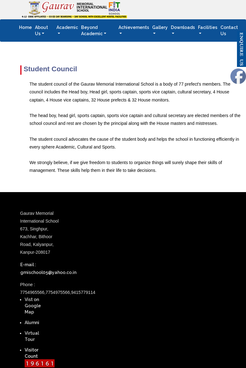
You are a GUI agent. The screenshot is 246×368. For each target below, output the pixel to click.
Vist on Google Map (33, 305)
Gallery (160, 27)
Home (26, 27)
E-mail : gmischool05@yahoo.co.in (42, 268)
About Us (41, 30)
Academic (67, 27)
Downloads (183, 27)
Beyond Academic (92, 30)
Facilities (207, 27)
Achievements (133, 27)
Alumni (32, 322)
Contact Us (230, 30)
